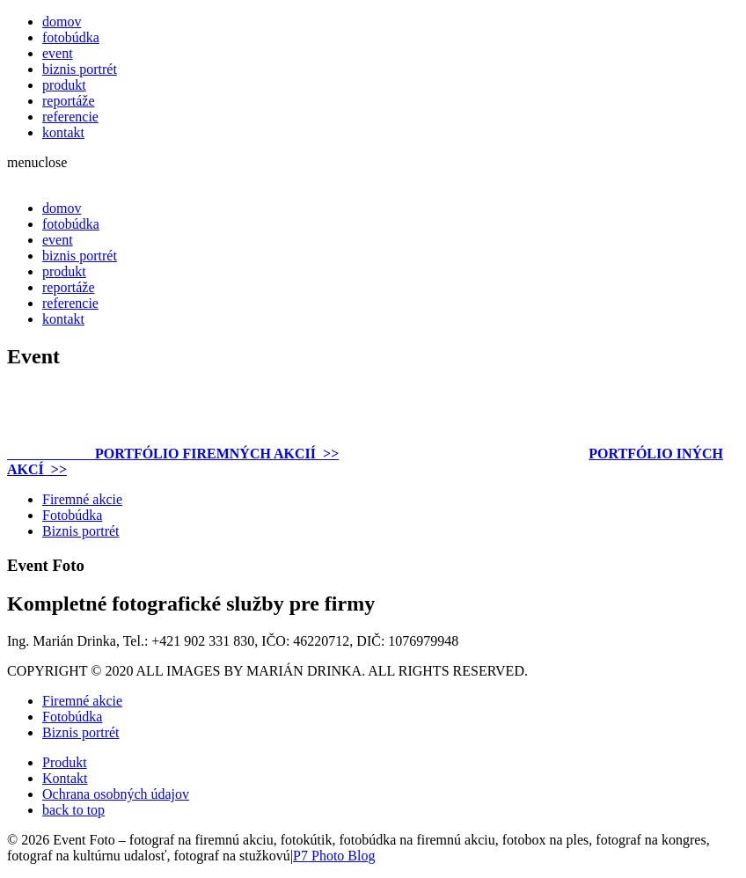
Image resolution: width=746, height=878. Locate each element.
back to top (73, 809)
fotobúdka (70, 37)
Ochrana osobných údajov (115, 794)
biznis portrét (79, 69)
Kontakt (65, 778)
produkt (64, 84)
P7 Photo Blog (334, 855)
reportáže (68, 100)
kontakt (63, 132)
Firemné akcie (82, 499)
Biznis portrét (81, 530)
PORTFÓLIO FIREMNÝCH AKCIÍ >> (173, 453)
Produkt (64, 762)
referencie (70, 116)
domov (61, 21)
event (57, 53)
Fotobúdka (72, 515)
